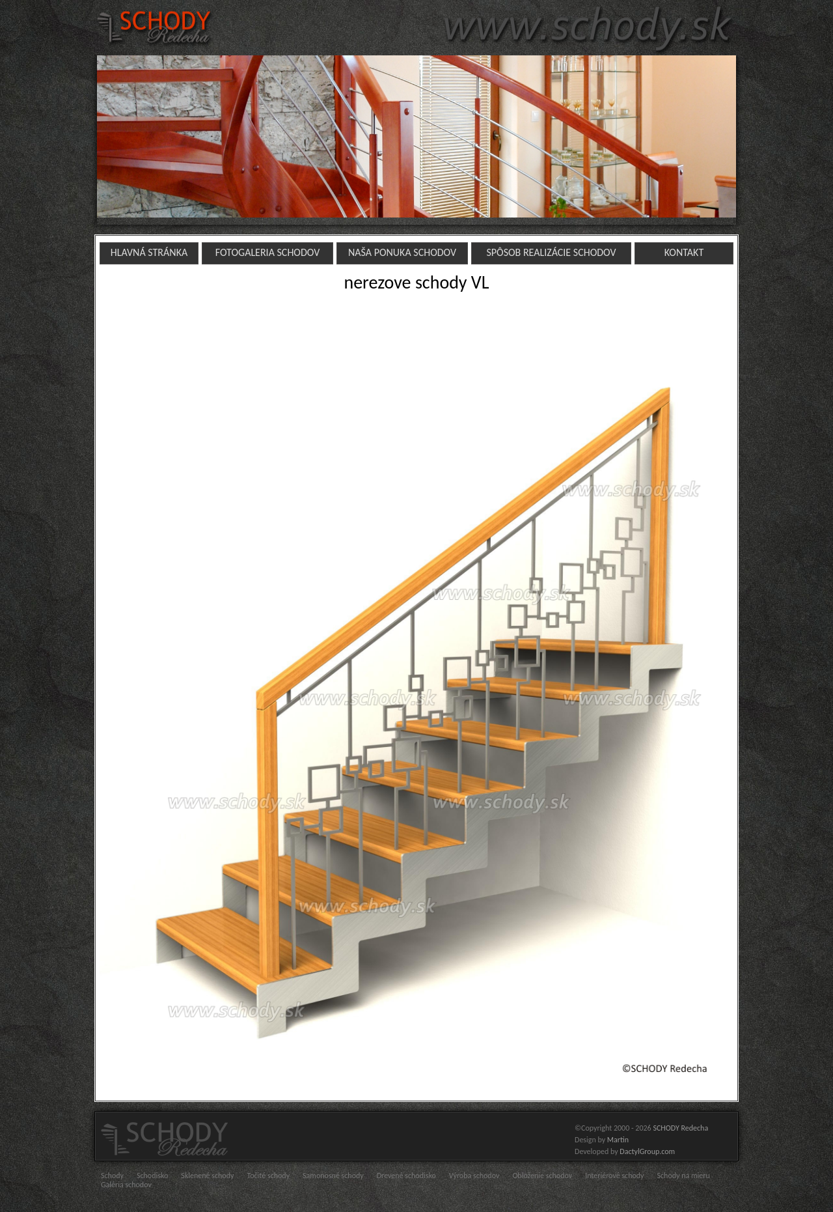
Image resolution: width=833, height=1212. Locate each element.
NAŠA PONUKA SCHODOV (402, 252)
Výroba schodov (474, 1175)
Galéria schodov (126, 1184)
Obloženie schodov (542, 1175)
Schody (112, 1175)
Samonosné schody (333, 1175)
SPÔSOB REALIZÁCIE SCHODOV (551, 252)
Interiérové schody (614, 1175)
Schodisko (152, 1175)
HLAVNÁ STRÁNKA (149, 252)
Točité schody (268, 1175)
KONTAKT (683, 252)
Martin (618, 1139)
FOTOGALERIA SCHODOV (267, 252)
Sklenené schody (207, 1175)
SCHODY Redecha (680, 1128)
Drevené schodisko (406, 1175)
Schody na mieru (683, 1175)
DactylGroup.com (647, 1151)
